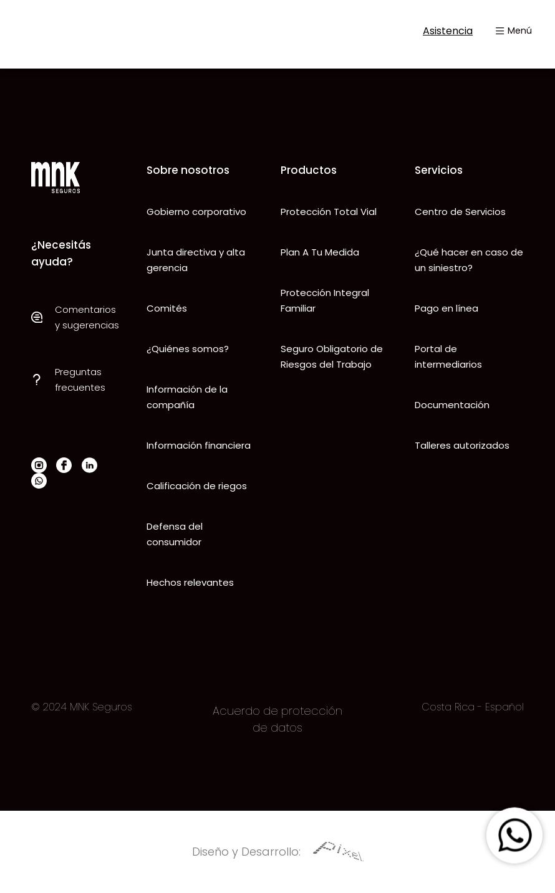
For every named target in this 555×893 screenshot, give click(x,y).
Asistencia (438, 31)
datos (285, 727)
